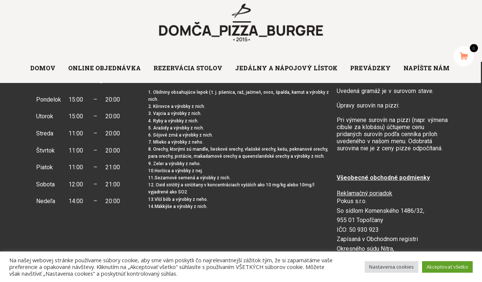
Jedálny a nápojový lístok (286, 68)
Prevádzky (370, 68)
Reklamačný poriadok (364, 193)
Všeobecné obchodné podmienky (383, 177)
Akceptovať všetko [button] (447, 266)
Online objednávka (104, 68)
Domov (43, 68)
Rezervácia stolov (187, 68)
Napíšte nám (426, 68)
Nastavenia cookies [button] (391, 266)
